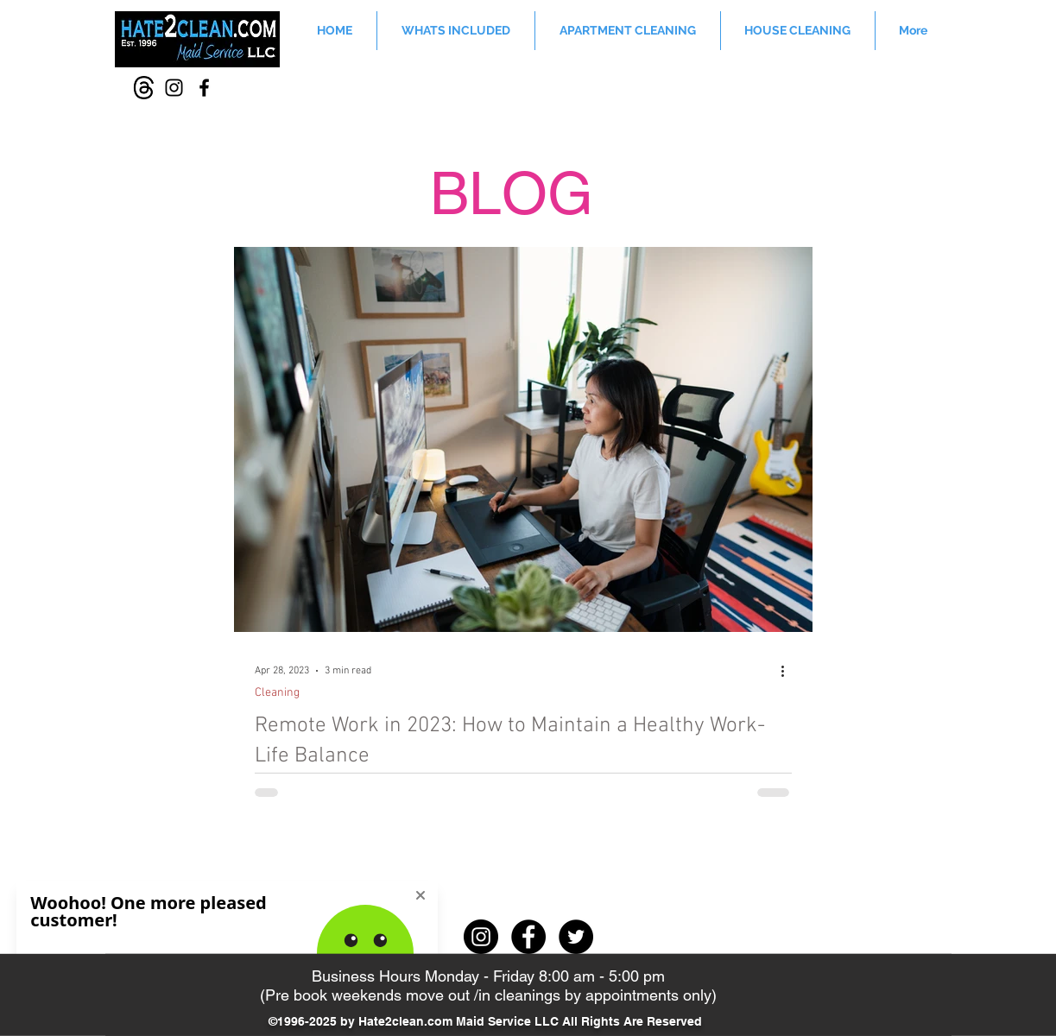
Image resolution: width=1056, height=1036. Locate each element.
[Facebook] (204, 87)
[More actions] (789, 670)
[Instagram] (174, 87)
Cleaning (277, 692)
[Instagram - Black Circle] (481, 936)
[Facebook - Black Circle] (528, 936)
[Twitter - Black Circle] (576, 936)
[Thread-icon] (143, 87)
